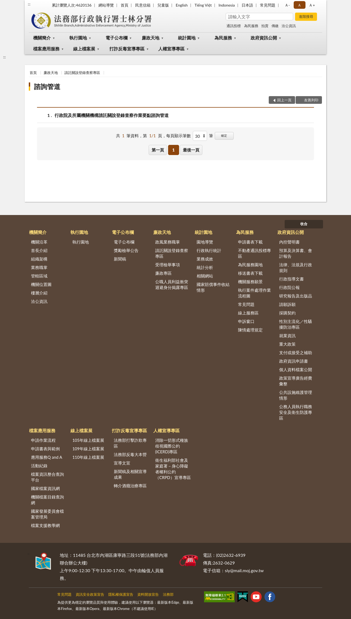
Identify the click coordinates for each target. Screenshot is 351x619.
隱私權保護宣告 (120, 594)
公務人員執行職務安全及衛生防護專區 (295, 412)
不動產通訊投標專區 (254, 253)
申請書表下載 (250, 241)
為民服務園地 (250, 264)
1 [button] (173, 149)
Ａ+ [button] (312, 5)
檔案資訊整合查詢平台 (47, 477)
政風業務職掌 (167, 241)
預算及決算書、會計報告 (295, 253)
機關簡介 (42, 37)
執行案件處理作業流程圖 (254, 293)
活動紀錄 (39, 465)
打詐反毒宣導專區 (127, 48)
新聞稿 (120, 258)
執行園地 (78, 37)
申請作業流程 (43, 440)
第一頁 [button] (158, 149)
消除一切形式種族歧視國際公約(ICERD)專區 (171, 446)
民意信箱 (143, 5)
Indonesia (227, 5)
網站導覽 (106, 5)
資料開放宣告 (148, 594)
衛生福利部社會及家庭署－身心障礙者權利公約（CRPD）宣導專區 (173, 469)
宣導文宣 (122, 462)
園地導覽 (205, 241)
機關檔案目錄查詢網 (47, 499)
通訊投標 (234, 26)
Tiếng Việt (203, 5)
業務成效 (205, 258)
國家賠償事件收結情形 (213, 287)
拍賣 (264, 26)
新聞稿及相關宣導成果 (130, 474)
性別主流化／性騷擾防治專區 (295, 324)
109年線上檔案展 (88, 448)
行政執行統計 (209, 250)
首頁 (124, 5)
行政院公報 (289, 287)
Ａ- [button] (287, 5)
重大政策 (287, 344)
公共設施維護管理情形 (295, 395)
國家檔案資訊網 (45, 488)
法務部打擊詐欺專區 (130, 443)
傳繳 (275, 26)
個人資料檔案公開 (295, 369)
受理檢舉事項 (167, 264)
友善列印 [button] (311, 100)
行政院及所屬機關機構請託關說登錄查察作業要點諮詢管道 (112, 115)
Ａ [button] (299, 5)
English (182, 5)
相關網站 (205, 275)
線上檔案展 (84, 48)
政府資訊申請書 (293, 361)
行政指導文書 (291, 278)
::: (29, 4)
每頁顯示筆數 (178, 135)
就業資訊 (287, 335)
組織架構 (39, 258)
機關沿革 (39, 241)
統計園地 (187, 37)
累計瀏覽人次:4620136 (72, 5)
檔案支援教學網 (45, 525)
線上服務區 (248, 312)
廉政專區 (163, 273)
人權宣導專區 (171, 48)
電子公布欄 (117, 37)
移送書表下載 (250, 273)
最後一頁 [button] (191, 149)
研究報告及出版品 (295, 295)
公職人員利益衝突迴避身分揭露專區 (171, 284)
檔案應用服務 (46, 48)
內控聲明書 (289, 241)
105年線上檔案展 (88, 440)
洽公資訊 (289, 26)
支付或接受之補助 (295, 352)
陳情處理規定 (250, 329)
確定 (224, 135)
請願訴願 (287, 304)
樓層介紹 (39, 292)
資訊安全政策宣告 (90, 594)
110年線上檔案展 (88, 457)
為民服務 (251, 26)
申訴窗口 (246, 321)
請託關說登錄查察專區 (82, 72)
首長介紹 (39, 250)
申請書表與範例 (45, 448)
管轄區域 (39, 275)
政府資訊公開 (264, 37)
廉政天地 (150, 37)
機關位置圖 (41, 284)
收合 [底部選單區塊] (303, 224)
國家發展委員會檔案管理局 (47, 514)
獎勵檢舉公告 (126, 250)
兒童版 (163, 5)
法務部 (168, 594)
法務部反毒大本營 (130, 454)
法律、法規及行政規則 (295, 267)
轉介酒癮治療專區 (130, 485)
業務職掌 (39, 267)
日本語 (247, 5)
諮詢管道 (47, 86)
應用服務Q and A (46, 457)
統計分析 (205, 267)
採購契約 (287, 312)
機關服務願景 (250, 281)
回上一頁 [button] (284, 100)
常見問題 (267, 5)
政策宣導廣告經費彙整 (295, 381)
